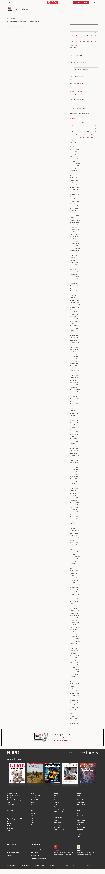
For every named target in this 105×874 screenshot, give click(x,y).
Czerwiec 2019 (74, 346)
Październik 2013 (75, 506)
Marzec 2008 (74, 662)
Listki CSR (33, 829)
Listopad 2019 (74, 335)
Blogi (78, 794)
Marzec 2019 (74, 354)
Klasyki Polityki (81, 824)
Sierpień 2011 (74, 565)
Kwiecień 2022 (74, 266)
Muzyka (56, 799)
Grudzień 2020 (74, 304)
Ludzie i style (81, 820)
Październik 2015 (75, 450)
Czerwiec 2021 (74, 290)
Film (55, 802)
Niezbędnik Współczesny (14, 804)
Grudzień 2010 (74, 584)
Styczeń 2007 (74, 695)
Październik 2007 (75, 674)
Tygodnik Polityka (12, 797)
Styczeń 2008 (74, 667)
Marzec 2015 (74, 466)
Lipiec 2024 (73, 203)
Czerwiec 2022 (74, 262)
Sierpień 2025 (74, 172)
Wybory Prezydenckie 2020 (14, 823)
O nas (78, 840)
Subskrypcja (82, 756)
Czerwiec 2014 (74, 488)
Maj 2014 (72, 490)
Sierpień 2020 (74, 314)
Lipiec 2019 (73, 344)
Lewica (9, 827)
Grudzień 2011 (74, 556)
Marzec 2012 (74, 549)
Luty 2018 (73, 384)
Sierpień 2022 (74, 257)
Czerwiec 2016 (74, 431)
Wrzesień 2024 (74, 198)
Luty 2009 (73, 636)
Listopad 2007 (74, 671)
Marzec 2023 (74, 241)
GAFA (32, 827)
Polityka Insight (25, 869)
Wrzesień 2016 (74, 424)
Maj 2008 (73, 657)
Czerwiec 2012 (74, 542)
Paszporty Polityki (59, 813)
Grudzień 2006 (74, 697)
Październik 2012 (75, 535)
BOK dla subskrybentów (13, 856)
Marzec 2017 (74, 410)
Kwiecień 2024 (74, 210)
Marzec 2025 (74, 184)
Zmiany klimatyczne (59, 831)
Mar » (75, 51)
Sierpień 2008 (74, 650)
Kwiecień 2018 (74, 379)
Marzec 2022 (74, 269)
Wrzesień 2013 (74, 509)
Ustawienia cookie (35, 859)
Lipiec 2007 (73, 681)
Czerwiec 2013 (74, 516)
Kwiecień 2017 (74, 408)
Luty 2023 (73, 243)
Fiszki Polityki (80, 854)
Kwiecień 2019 (74, 351)
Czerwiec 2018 (74, 375)
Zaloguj (94, 2)
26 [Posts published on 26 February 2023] (95, 46)
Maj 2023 (73, 236)
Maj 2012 (72, 544)
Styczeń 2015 (74, 471)
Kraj (8, 820)
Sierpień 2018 (74, 370)
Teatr (55, 809)
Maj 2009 (73, 629)
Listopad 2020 (74, 306)
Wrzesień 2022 (74, 255)
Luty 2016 (73, 441)
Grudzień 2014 (74, 474)
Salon (8, 806)
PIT (32, 820)
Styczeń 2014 (74, 499)
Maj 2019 (72, 349)
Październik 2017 (75, 394)
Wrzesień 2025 (74, 170)
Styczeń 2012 (74, 554)
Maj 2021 (72, 292)
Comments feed (74, 725)
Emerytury (34, 817)
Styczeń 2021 (74, 302)
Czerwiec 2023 (74, 233)
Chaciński (80, 804)
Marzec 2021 (74, 297)
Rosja (32, 806)
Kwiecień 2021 (74, 295)
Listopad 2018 (74, 363)
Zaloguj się (73, 720)
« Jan (71, 51)
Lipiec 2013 (73, 514)
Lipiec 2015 (73, 457)
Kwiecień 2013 (74, 521)
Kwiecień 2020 (74, 323)
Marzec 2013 (74, 523)
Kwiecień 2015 (74, 464)
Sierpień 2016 (74, 426)
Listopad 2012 (74, 532)
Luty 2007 (73, 692)
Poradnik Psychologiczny (14, 802)
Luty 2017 (73, 412)
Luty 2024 (73, 215)
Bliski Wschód (34, 804)
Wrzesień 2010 (74, 591)
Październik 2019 (75, 337)
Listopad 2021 (74, 278)
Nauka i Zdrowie (58, 821)
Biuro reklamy (10, 851)
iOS (54, 854)
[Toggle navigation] (9, 3)
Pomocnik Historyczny (13, 799)
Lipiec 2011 (73, 568)
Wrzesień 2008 (74, 648)
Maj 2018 (72, 377)
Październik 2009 (75, 617)
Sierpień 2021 (74, 285)
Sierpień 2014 (74, 483)
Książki (56, 797)
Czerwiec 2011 (74, 570)
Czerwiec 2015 (74, 459)
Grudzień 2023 (74, 219)
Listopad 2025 (74, 165)
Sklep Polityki (81, 843)
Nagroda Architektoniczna (61, 815)
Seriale (56, 804)
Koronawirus (10, 814)
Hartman (79, 799)
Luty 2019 (73, 356)
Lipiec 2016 (73, 429)
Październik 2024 (75, 196)
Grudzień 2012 (74, 530)
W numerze (10, 794)
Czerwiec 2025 (74, 177)
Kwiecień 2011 (74, 575)
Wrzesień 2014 (74, 481)
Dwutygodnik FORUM (11, 869)
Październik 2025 (75, 168)
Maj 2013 (72, 518)
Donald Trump (35, 802)
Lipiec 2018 (73, 372)
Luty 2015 (73, 469)
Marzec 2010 (74, 605)
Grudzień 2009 (74, 612)
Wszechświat (57, 827)
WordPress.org (74, 727)
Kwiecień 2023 (74, 238)
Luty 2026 (73, 158)
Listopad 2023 (74, 222)
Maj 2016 (72, 434)
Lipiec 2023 (73, 231)
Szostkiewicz (81, 802)
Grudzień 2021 (74, 276)
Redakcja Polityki (11, 848)
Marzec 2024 (74, 212)
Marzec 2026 (74, 156)
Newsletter (72, 756)
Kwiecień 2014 (74, 492)
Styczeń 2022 (74, 273)
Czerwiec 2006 (74, 711)
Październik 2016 (75, 422)
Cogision (54, 869)
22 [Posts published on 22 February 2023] (80, 46)
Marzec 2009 (74, 634)
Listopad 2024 (74, 193)
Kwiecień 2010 (74, 603)
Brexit (32, 797)
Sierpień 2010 (74, 594)
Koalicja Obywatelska (13, 830)
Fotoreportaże (81, 831)
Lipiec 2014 (73, 485)
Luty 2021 (73, 299)
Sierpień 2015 (74, 455)
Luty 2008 (73, 664)
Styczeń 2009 (74, 638)
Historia (79, 817)
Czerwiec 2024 (74, 205)
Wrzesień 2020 (74, 311)
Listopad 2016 (74, 419)
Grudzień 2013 (74, 502)
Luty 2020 (73, 328)
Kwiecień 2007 (74, 688)
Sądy (8, 834)
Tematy (79, 838)
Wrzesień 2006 (74, 704)
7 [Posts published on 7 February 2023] (76, 40)
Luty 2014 (73, 497)
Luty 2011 (73, 579)
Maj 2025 (72, 179)
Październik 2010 (75, 589)
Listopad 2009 (74, 615)
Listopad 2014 (74, 476)
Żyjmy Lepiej (10, 809)
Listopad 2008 (74, 643)
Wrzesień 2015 (74, 452)
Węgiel (32, 822)
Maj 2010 (72, 601)
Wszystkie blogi (81, 809)
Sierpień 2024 (74, 201)
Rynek (32, 814)
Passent (79, 797)
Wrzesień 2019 (74, 339)
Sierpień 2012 (74, 537)
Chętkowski (80, 806)
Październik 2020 (75, 309)
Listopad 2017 (74, 391)
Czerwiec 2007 (74, 683)
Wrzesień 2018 (74, 368)
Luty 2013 (73, 525)
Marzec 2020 (74, 325)
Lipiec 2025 (73, 175)
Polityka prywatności (36, 854)
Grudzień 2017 (74, 389)
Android (58, 854)
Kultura (56, 794)
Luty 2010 (73, 608)
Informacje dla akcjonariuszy (38, 862)
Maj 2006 (73, 714)
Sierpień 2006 (74, 707)
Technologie (57, 829)
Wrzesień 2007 (74, 676)
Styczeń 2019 (74, 358)
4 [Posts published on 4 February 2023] (91, 37)
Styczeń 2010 (74, 610)
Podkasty (79, 829)
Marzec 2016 (74, 438)
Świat (32, 794)
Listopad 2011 (74, 558)
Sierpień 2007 (74, 678)
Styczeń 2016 (74, 443)
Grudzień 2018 (74, 361)
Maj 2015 (72, 462)
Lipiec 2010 (73, 596)
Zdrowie (56, 824)
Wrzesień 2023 (74, 226)
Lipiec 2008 (73, 652)
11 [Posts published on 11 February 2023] (91, 40)
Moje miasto (80, 827)
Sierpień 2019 (74, 342)
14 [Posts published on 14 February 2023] (76, 43)
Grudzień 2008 (74, 641)
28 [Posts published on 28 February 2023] (76, 49)
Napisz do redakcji (12, 854)
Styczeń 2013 (74, 528)
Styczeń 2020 (74, 330)
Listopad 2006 (74, 699)
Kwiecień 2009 (74, 631)
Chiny (32, 809)
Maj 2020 (73, 321)
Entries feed (73, 723)
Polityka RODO (34, 856)
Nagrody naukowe (59, 834)
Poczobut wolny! (80, 99)
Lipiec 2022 (73, 259)
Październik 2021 (75, 281)
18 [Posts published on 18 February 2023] (92, 43)
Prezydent (10, 832)
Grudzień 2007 (74, 669)
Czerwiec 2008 (74, 655)
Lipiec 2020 (73, 316)
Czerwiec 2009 (74, 627)
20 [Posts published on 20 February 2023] (72, 46)
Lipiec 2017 (73, 401)
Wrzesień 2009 (74, 619)
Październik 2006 (75, 702)
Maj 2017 (72, 405)
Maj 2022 (72, 264)
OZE (32, 824)
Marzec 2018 (74, 382)
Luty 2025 (73, 186)
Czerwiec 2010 (74, 598)
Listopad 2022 (74, 250)
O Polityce (9, 859)
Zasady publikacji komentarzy (38, 851)
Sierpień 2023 (74, 229)
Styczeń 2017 (74, 415)
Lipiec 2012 (73, 539)
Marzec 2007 (74, 690)
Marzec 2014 (74, 495)
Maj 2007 (73, 685)
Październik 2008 (75, 645)
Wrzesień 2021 (74, 283)
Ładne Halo (59, 869)
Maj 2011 (72, 572)
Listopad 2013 (74, 504)
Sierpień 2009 (74, 622)
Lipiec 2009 (73, 624)
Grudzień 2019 (74, 332)
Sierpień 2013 (74, 511)
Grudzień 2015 (74, 445)
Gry (55, 811)
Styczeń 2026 (74, 161)
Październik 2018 (75, 365)
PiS (8, 825)
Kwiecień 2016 (74, 436)
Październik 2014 (75, 478)
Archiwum (80, 834)
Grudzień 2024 (74, 191)
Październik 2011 (75, 561)
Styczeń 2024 (74, 217)
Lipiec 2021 (73, 288)
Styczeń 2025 (74, 189)
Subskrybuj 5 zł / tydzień (81, 2)
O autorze (93, 14)
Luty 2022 (73, 271)
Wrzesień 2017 (74, 396)
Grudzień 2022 (74, 248)
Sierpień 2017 (74, 398)
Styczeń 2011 (74, 582)
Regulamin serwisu (35, 848)
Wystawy (56, 806)
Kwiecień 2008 (74, 659)
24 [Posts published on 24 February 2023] (88, 46)
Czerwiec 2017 (74, 403)
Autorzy (79, 836)
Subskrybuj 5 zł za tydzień (61, 745)
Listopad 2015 (74, 448)
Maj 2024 (73, 208)
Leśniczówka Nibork (39, 869)
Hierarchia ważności (81, 108)
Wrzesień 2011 (74, 563)
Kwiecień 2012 (74, 546)
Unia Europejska (35, 799)
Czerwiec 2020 (74, 318)
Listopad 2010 (74, 587)
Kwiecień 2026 (74, 153)
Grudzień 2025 (74, 163)
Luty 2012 (73, 551)
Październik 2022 (75, 252)
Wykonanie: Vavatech (70, 869)
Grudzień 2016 (74, 417)
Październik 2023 (75, 224)
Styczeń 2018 (74, 386)
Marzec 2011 (73, 577)
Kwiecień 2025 (74, 182)
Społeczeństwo (81, 822)
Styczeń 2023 (74, 245)
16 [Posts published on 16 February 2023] (84, 43)
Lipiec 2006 (73, 709)
